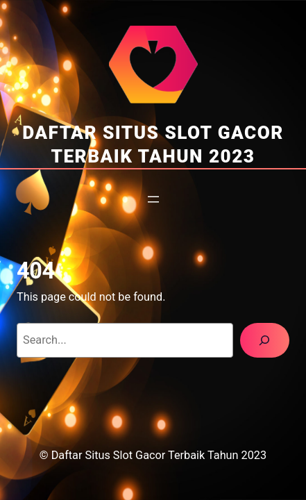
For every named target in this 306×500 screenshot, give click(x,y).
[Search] (264, 340)
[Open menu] (153, 199)
